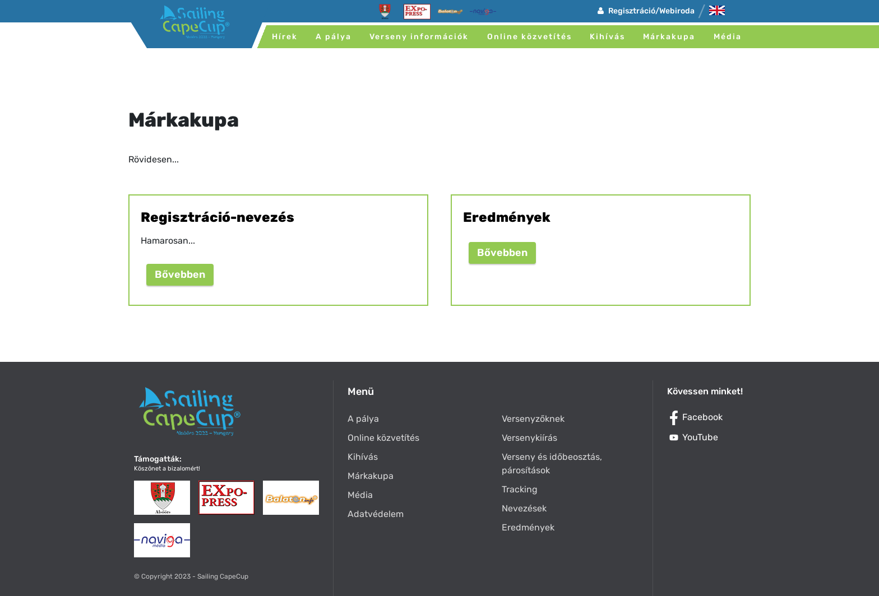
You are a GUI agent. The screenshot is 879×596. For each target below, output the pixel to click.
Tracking (520, 489)
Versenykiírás (529, 437)
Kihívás (607, 36)
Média (728, 36)
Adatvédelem (376, 514)
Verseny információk (419, 36)
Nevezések (524, 508)
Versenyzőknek (533, 418)
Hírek (285, 36)
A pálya (333, 36)
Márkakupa (669, 36)
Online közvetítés (529, 36)
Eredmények (528, 527)
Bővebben (180, 274)
